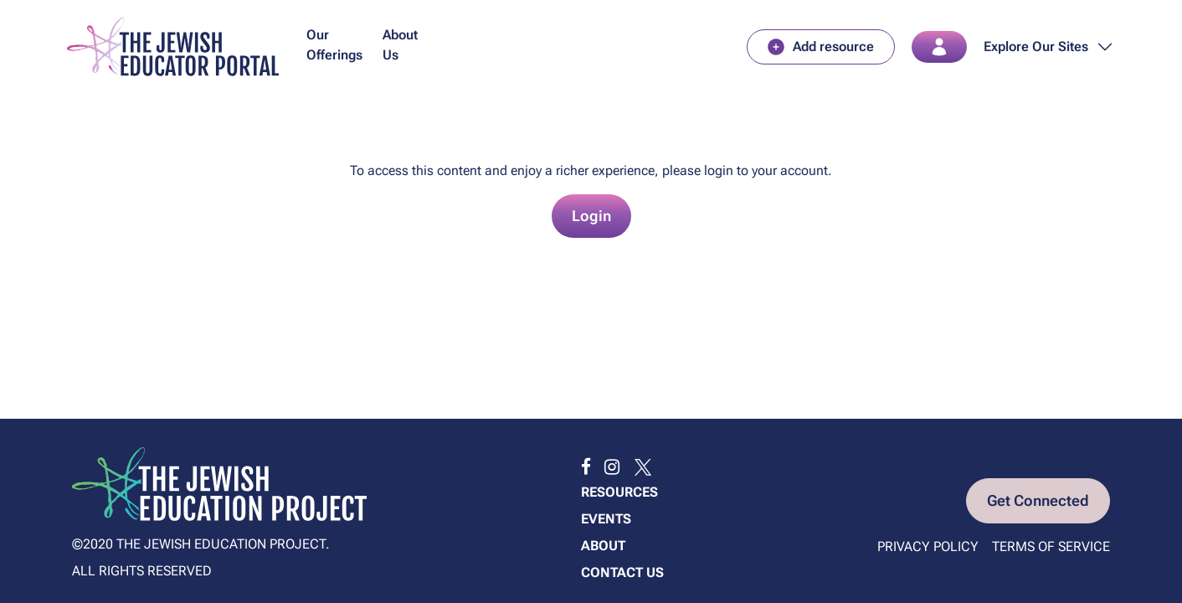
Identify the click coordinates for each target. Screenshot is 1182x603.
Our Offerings (334, 45)
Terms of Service (1051, 546)
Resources (619, 492)
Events (606, 519)
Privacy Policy (928, 546)
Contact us (622, 572)
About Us (400, 45)
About (603, 546)
